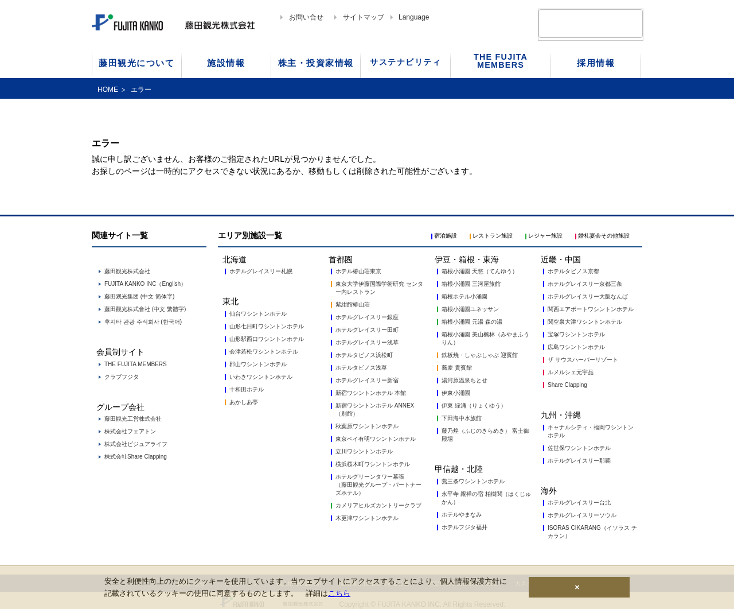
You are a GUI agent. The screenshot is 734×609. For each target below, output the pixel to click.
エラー (141, 90)
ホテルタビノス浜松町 (364, 355)
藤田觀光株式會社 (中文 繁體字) (145, 309)
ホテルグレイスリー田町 (367, 330)
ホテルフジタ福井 (464, 527)
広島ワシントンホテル (576, 347)
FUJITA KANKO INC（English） (145, 284)
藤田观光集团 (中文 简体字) (139, 296)
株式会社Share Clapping (135, 456)
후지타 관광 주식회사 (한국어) (143, 322)
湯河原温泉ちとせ (464, 380)
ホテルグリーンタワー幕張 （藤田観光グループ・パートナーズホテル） (378, 485)
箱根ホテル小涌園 (464, 296)
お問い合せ (306, 17)
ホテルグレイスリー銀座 (367, 317)
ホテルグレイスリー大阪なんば (588, 296)
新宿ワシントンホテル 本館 (370, 393)
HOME (107, 90)
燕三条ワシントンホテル (473, 481)
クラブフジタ (121, 377)
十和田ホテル (246, 389)
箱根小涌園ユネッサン (470, 309)
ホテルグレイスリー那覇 (579, 460)
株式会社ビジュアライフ (135, 444)
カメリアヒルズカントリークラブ (378, 505)
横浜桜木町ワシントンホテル (372, 464)
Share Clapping (567, 385)
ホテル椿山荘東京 (358, 271)
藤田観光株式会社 (127, 271)
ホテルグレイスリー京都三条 (585, 284)
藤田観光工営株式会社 (133, 419)
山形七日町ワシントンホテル (266, 326)
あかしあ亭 (243, 402)
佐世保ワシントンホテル (579, 448)
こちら (339, 593)
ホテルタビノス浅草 (361, 367)
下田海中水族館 (462, 418)
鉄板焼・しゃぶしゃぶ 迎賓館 (480, 355)
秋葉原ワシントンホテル (367, 426)
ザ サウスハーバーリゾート (583, 359)
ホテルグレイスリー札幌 (260, 271)
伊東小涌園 (456, 393)
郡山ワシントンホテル (258, 364)
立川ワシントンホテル (364, 451)
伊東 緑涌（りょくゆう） (474, 405)
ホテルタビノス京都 (573, 271)
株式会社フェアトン (130, 431)
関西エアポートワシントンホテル (591, 309)
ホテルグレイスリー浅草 (367, 342)
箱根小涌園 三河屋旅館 (471, 284)
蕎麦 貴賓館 (457, 367)
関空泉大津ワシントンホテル (585, 322)
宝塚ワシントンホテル (576, 334)
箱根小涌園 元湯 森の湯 (472, 322)
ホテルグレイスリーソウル (582, 515)
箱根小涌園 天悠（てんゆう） (480, 271)
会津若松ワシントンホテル (263, 351)
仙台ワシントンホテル (258, 314)
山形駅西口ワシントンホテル (266, 339)
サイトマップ (363, 17)
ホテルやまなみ (462, 514)
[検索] (577, 23)
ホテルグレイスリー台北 (579, 502)
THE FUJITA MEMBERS (135, 364)
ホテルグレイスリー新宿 (367, 380)
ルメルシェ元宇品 (571, 372)
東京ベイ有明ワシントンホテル (375, 439)
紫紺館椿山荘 (352, 304)
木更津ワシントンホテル (367, 518)
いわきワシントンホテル (260, 377)
